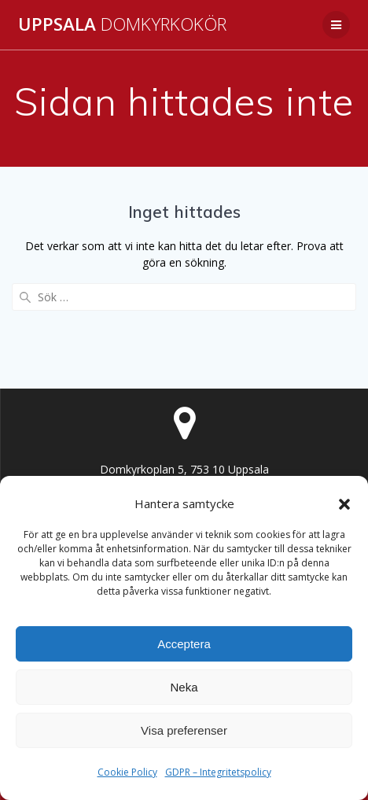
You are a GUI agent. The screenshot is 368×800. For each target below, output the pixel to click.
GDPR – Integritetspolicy (218, 772)
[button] (344, 504)
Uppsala (122, 24)
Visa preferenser (184, 730)
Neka (183, 687)
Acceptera (184, 644)
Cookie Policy (127, 772)
